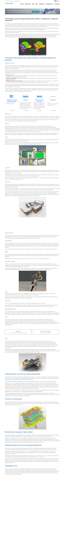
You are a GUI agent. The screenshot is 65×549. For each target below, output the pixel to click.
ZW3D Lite (25, 100)
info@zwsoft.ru (17, 1)
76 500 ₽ (39, 110)
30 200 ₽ (53, 110)
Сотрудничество (49, 3)
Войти (58, 1)
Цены (36, 3)
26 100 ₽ (12, 110)
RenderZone (53, 100)
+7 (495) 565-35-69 (9, 1)
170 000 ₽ (25, 110)
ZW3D (6, 377)
